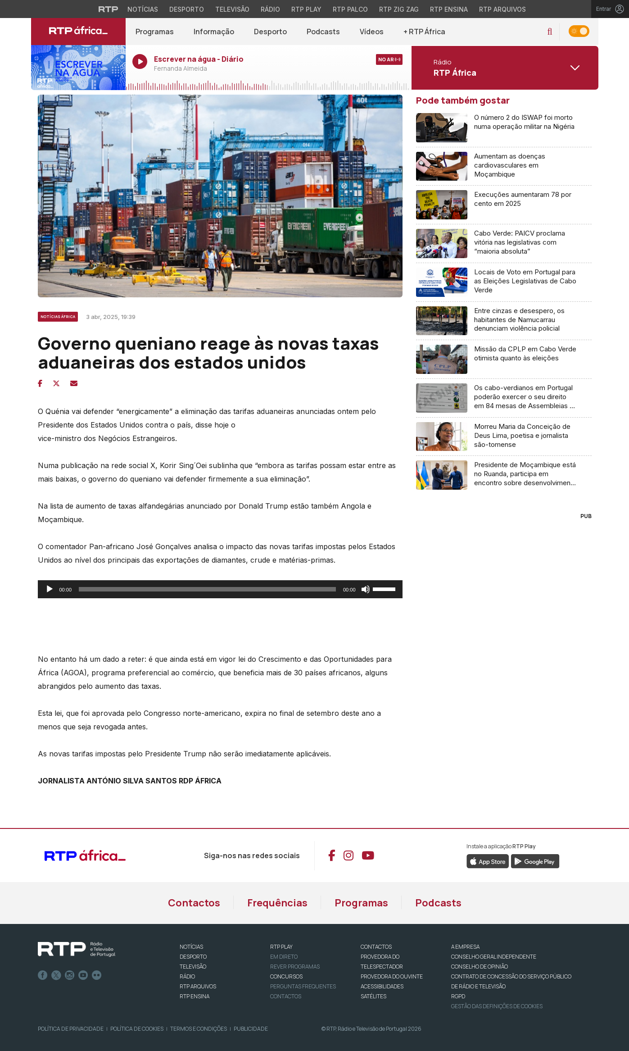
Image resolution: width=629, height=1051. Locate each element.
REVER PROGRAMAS (295, 966)
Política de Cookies (136, 1029)
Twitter (56, 975)
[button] (549, 32)
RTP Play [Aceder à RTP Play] (306, 9)
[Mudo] (365, 589)
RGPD (458, 996)
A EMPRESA (465, 947)
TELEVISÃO (193, 966)
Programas (155, 31)
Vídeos (372, 31)
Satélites (373, 996)
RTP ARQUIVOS (198, 986)
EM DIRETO (284, 956)
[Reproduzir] (49, 589)
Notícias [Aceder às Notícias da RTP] (142, 9)
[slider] (207, 589)
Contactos (194, 903)
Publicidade (251, 1029)
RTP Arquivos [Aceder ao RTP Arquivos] (502, 9)
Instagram (70, 975)
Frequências (277, 903)
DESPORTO (193, 956)
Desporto (270, 31)
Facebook (43, 975)
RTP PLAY (281, 947)
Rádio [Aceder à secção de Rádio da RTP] (270, 9)
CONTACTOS (376, 947)
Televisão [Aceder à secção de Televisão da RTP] (232, 9)
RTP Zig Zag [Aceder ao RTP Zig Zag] (399, 9)
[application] (220, 589)
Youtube (83, 975)
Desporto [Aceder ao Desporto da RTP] (186, 9)
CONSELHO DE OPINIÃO (479, 966)
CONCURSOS (286, 976)
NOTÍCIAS (191, 947)
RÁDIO (187, 976)
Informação (214, 31)
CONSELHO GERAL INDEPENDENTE (493, 956)
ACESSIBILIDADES (382, 986)
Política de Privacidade (71, 1029)
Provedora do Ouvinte (392, 976)
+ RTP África (424, 31)
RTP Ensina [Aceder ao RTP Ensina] (449, 9)
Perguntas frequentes (303, 986)
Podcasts (323, 31)
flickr (97, 975)
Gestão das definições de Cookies (497, 1006)
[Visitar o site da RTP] (108, 9)
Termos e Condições (198, 1029)
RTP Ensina (194, 996)
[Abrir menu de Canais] (503, 67)
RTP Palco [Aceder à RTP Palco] (350, 9)
